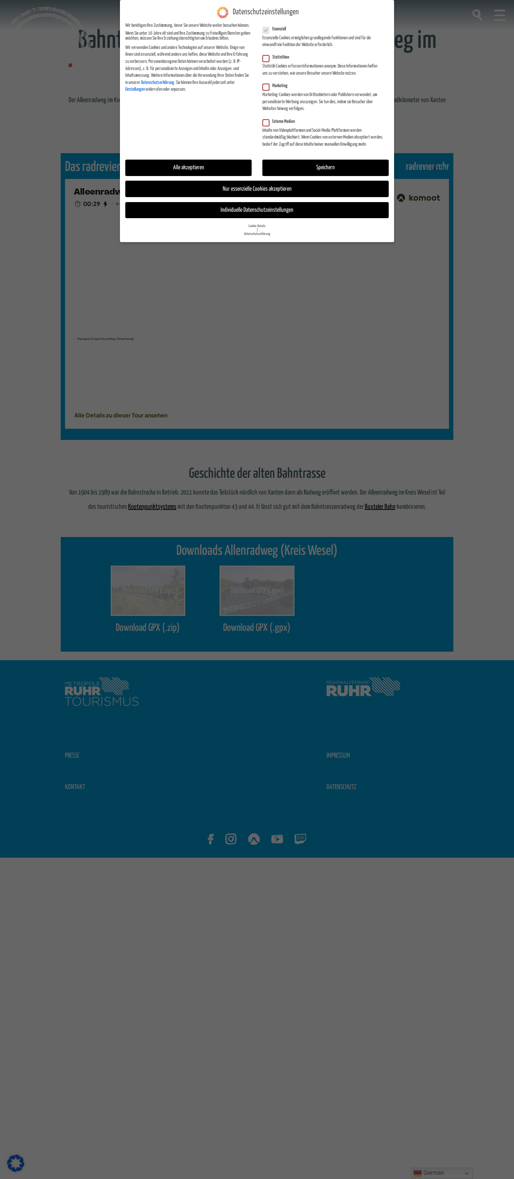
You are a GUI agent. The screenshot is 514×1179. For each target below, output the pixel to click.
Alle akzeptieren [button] (188, 168)
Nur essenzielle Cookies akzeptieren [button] (257, 189)
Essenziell (276, 29)
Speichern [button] (325, 168)
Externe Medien (280, 121)
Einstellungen (135, 89)
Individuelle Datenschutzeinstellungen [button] (257, 210)
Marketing (277, 86)
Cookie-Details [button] (257, 226)
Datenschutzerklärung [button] (257, 234)
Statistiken (278, 57)
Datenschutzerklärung (157, 82)
